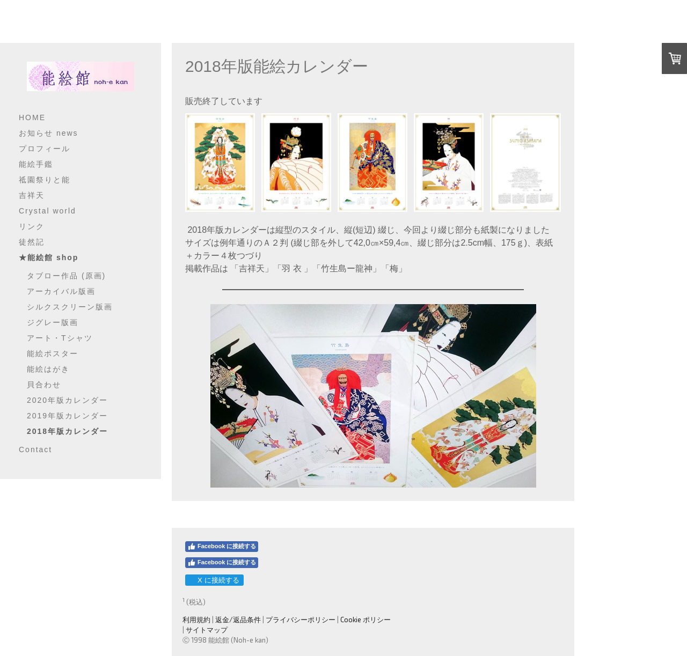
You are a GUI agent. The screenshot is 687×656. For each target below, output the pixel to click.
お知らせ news (48, 133)
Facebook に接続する (221, 546)
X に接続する (213, 580)
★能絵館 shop (48, 257)
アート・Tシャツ (60, 338)
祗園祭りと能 (44, 179)
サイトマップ (207, 629)
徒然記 (32, 242)
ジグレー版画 (52, 322)
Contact (35, 449)
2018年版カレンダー (67, 431)
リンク (32, 226)
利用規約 (196, 619)
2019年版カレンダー (67, 415)
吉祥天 (32, 195)
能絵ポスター (52, 353)
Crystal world (47, 211)
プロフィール (44, 148)
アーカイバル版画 (61, 291)
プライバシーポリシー (300, 619)
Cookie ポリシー (365, 619)
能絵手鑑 (36, 164)
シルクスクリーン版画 (70, 307)
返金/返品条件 (238, 619)
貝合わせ (44, 384)
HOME (32, 117)
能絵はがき (48, 369)
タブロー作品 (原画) (66, 275)
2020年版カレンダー (67, 400)
